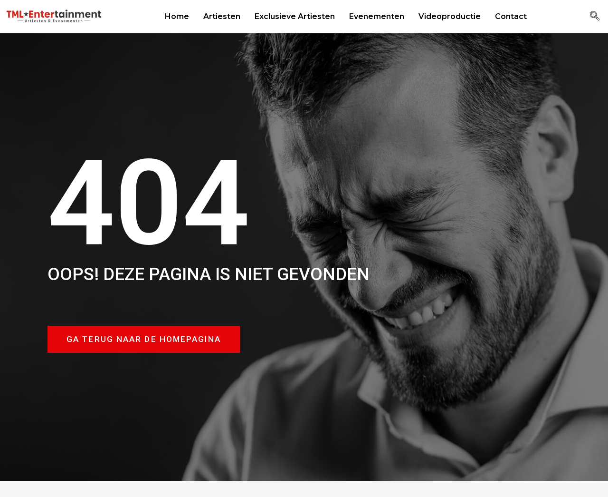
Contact (511, 16)
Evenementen (376, 16)
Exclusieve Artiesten (295, 16)
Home (177, 16)
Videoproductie (449, 16)
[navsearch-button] (594, 17)
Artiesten (221, 16)
